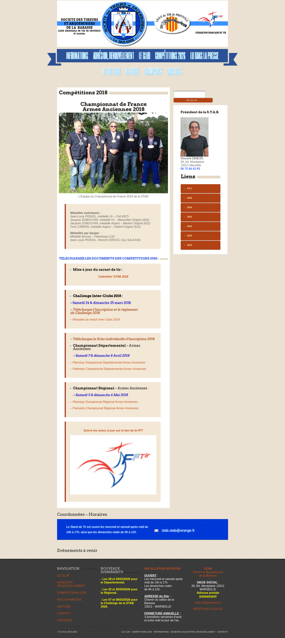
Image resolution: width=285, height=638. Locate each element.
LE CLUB (63, 575)
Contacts (222, 632)
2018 (189, 245)
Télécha (78, 339)
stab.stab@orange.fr (178, 530)
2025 (189, 198)
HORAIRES (64, 620)
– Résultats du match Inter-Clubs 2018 (95, 319)
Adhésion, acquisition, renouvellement (193, 632)
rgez (88, 339)
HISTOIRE (64, 606)
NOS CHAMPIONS (69, 599)
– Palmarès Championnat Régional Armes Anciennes (104, 408)
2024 (189, 207)
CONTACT (64, 613)
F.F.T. (189, 188)
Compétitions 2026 (142, 632)
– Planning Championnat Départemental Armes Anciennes (107, 362)
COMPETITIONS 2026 (72, 592)
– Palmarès (108, 368)
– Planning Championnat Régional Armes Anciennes (104, 401)
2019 (189, 235)
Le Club (125, 632)
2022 (189, 226)
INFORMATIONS (161, 632)
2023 (189, 217)
